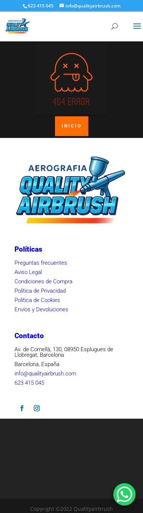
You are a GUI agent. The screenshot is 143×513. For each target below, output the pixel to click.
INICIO (72, 126)
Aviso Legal (28, 272)
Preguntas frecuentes (40, 262)
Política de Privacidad (40, 290)
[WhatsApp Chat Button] (124, 494)
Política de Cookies (37, 300)
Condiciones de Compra (43, 281)
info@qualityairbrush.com (45, 373)
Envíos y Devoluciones (41, 309)
